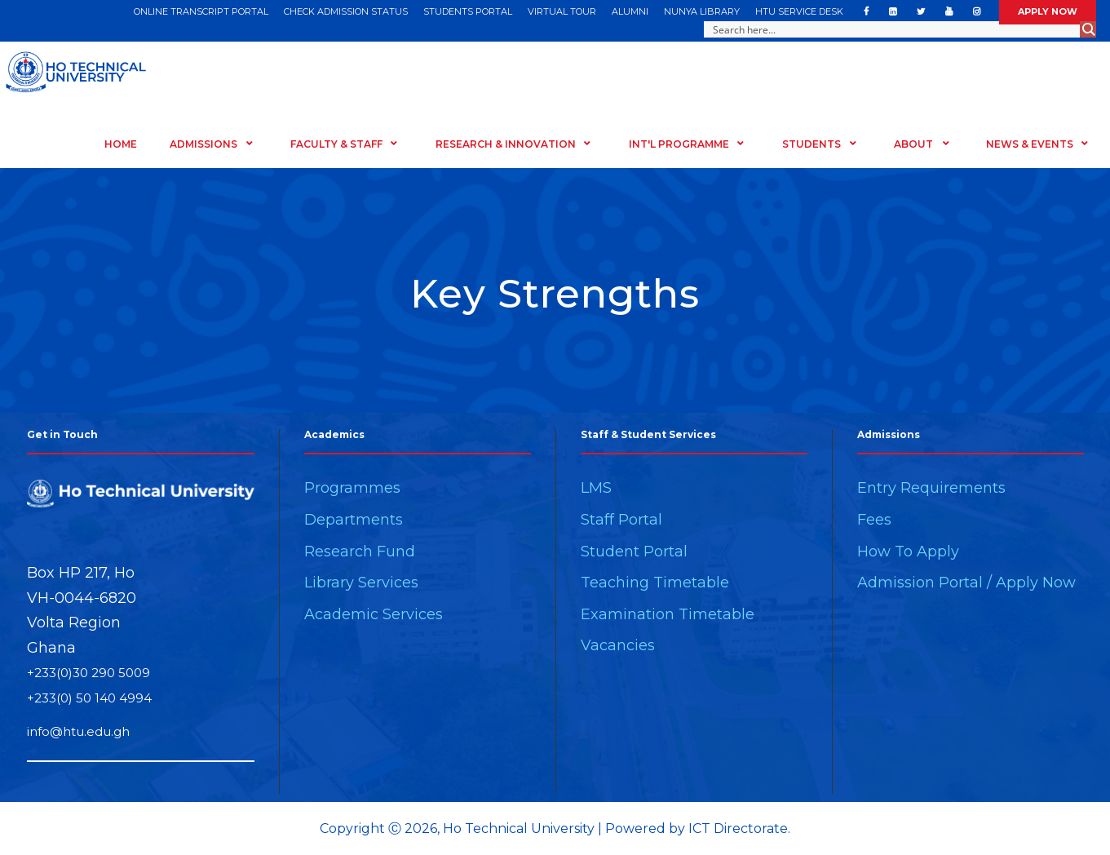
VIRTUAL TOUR (562, 11)
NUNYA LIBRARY (702, 11)
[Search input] (892, 29)
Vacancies (618, 645)
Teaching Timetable (655, 582)
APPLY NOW (1047, 11)
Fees (874, 520)
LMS (596, 488)
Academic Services (373, 614)
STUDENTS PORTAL (467, 11)
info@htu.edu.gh (78, 731)
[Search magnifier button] (1088, 29)
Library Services (361, 582)
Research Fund (359, 551)
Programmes (352, 488)
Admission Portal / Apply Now (966, 582)
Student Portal (634, 551)
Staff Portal (621, 520)
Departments (353, 520)
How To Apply (908, 551)
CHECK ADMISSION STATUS (346, 11)
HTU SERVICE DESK (799, 11)
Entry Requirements (931, 488)
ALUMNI (630, 11)
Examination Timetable (667, 614)
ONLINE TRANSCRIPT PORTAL (201, 11)
